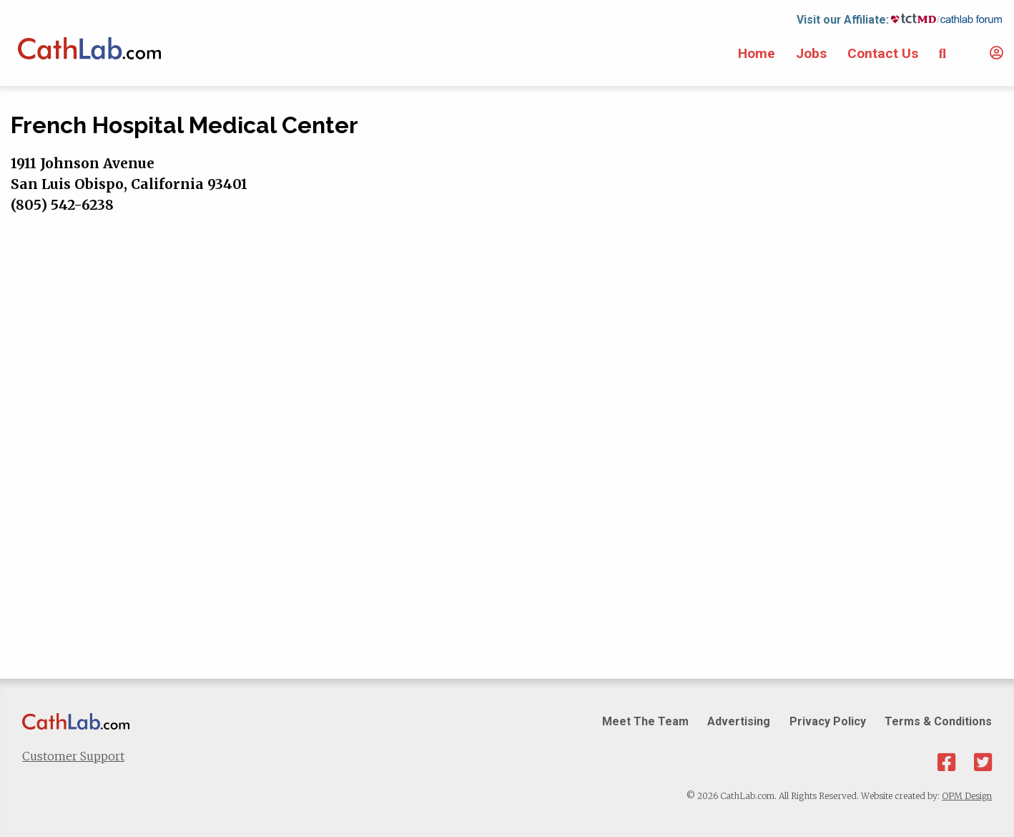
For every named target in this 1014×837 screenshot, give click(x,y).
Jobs (811, 53)
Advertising (738, 721)
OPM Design (967, 795)
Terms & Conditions (938, 721)
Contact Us (882, 53)
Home (756, 53)
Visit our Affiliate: (843, 19)
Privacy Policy (827, 721)
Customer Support (73, 756)
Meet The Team (645, 721)
